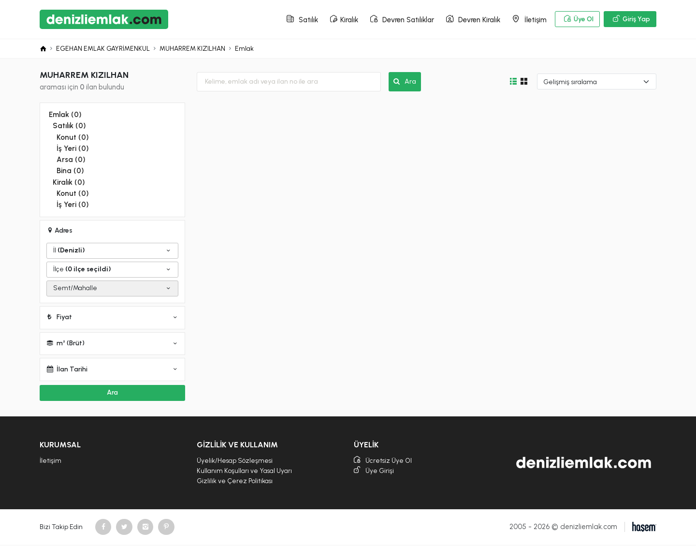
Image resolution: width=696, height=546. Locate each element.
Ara (404, 82)
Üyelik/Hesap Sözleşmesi (235, 461)
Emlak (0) (65, 115)
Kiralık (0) (68, 182)
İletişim (50, 461)
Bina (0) (70, 171)
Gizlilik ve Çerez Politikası (235, 482)
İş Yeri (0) (72, 149)
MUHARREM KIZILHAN (193, 49)
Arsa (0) (71, 160)
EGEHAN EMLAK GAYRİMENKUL (103, 49)
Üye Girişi (374, 471)
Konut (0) (72, 137)
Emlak (245, 49)
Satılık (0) (69, 126)
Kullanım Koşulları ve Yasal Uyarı (244, 471)
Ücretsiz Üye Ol (384, 461)
